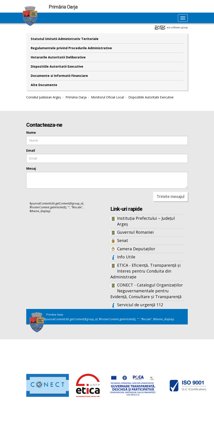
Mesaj (31, 168)
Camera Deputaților (136, 248)
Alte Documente (44, 85)
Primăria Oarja (76, 97)
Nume (31, 132)
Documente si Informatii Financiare (59, 75)
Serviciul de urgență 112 (140, 304)
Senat (122, 240)
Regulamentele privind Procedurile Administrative (71, 48)
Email (30, 150)
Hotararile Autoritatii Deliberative (58, 57)
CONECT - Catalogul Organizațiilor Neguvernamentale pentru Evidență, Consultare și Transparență (146, 290)
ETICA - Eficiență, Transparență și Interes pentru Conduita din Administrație (145, 270)
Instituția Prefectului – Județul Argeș (146, 221)
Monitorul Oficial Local (107, 97)
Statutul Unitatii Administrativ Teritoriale (64, 39)
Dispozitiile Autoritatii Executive (57, 66)
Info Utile (126, 257)
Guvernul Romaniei (135, 232)
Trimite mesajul (170, 196)
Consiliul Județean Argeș (43, 97)
